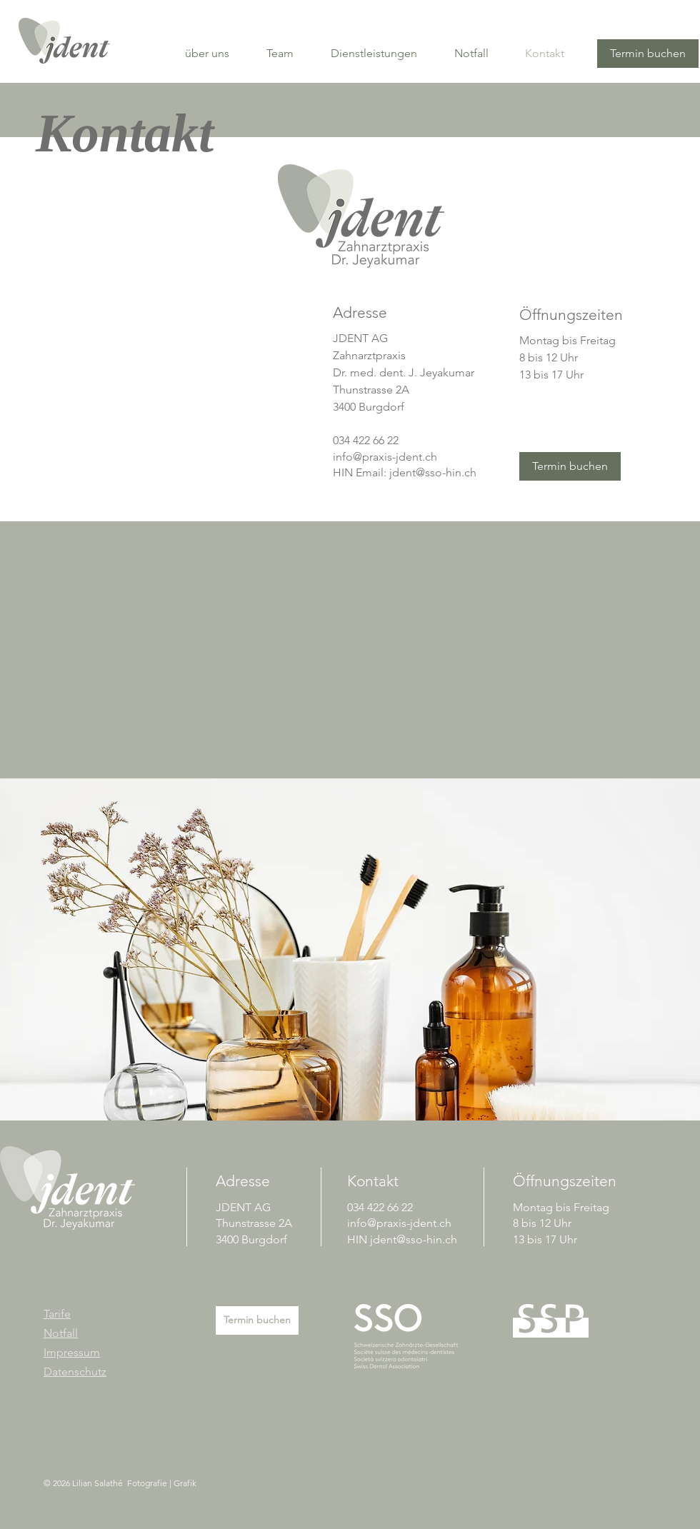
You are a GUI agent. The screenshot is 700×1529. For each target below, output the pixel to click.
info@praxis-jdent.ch (385, 456)
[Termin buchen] (648, 53)
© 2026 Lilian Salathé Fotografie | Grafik (120, 1483)
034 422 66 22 (366, 440)
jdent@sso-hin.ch (432, 472)
